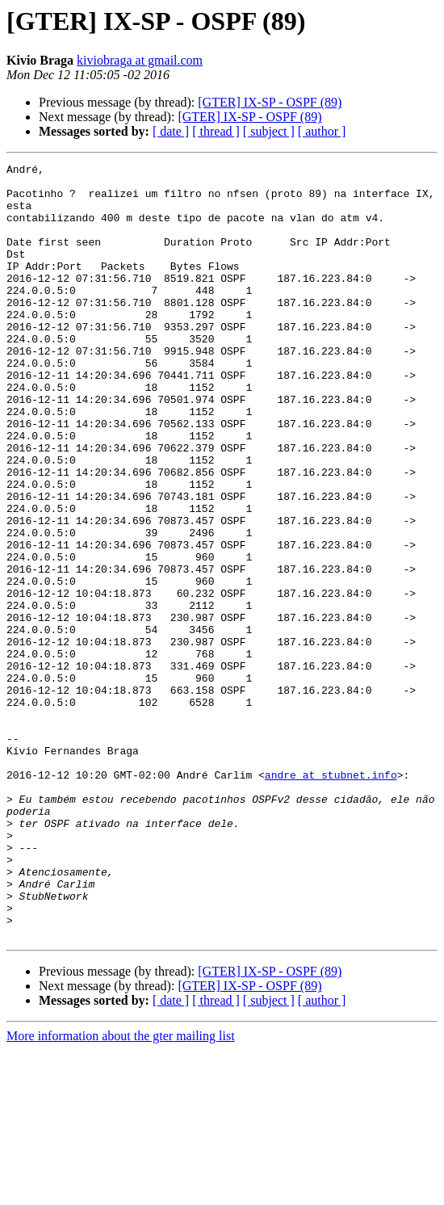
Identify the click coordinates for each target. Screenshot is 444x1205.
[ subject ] (269, 131)
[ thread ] (216, 131)
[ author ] (322, 131)
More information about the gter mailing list (120, 1191)
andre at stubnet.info (331, 898)
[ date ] (171, 131)
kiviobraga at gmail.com (140, 60)
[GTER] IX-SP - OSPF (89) (269, 102)
